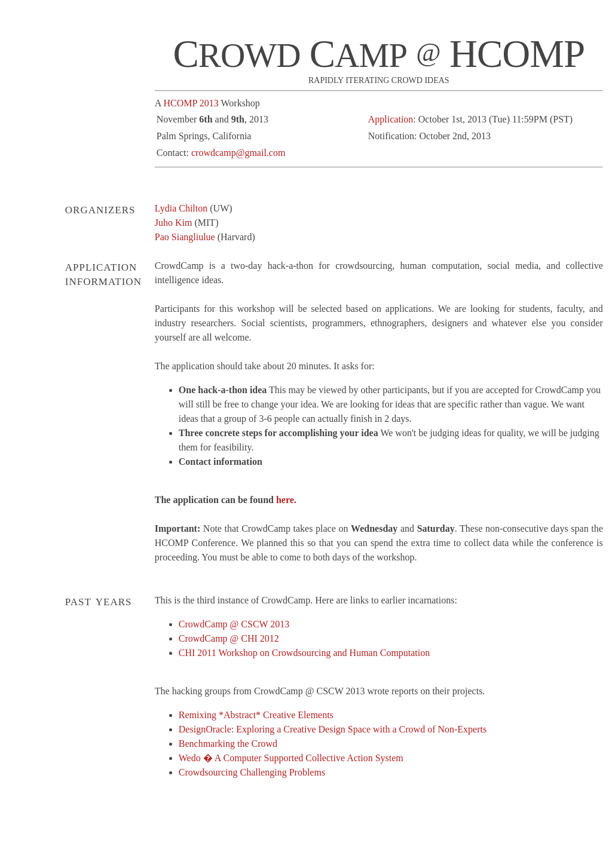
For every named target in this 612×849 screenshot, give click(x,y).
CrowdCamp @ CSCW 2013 (234, 624)
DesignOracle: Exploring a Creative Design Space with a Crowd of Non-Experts (332, 729)
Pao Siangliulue (185, 237)
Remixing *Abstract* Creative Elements (256, 715)
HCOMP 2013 (190, 103)
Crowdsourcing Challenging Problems (252, 772)
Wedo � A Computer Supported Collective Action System (291, 758)
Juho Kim (173, 222)
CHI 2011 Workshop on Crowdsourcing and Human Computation (304, 653)
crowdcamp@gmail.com (238, 153)
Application (391, 119)
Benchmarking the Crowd (228, 743)
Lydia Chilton (181, 208)
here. (286, 500)
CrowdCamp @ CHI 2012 (229, 638)
